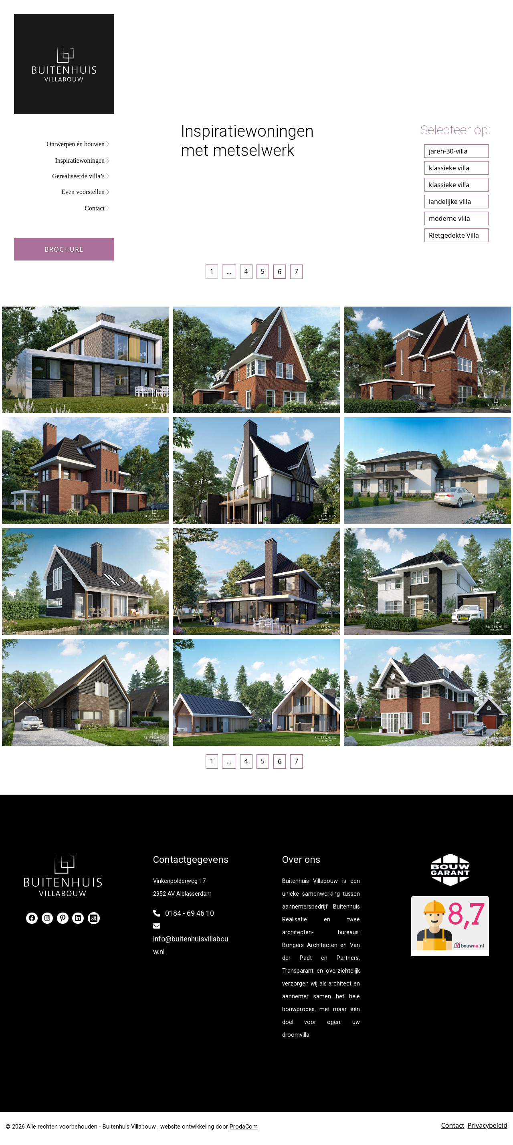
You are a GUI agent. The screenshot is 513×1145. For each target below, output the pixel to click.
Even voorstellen (83, 191)
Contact (95, 208)
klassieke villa (449, 168)
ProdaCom (244, 1126)
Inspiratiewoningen (80, 160)
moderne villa (449, 218)
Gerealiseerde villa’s (78, 176)
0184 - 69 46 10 (189, 913)
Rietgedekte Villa (454, 235)
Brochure (64, 249)
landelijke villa (450, 201)
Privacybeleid (487, 1125)
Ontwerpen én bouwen (75, 144)
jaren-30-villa (448, 151)
